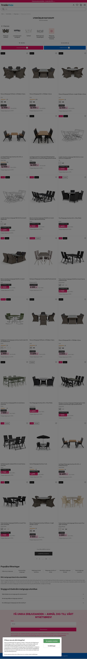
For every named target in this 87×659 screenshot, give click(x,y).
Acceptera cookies (52, 641)
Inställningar (51, 646)
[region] (32, 646)
